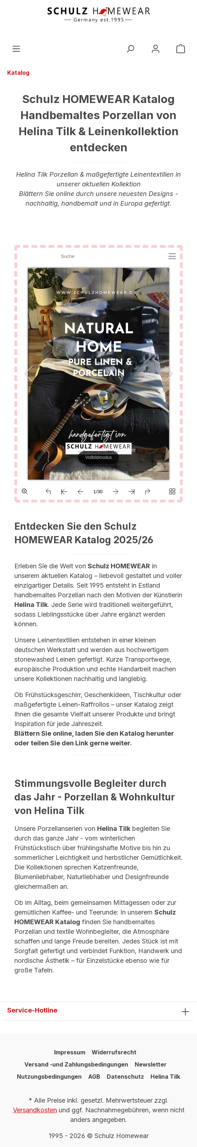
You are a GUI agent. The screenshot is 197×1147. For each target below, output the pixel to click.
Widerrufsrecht (114, 1052)
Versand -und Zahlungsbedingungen (76, 1064)
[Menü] (16, 49)
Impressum (69, 1052)
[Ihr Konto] (155, 49)
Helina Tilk (165, 1076)
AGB (94, 1076)
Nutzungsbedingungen (49, 1076)
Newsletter (151, 1064)
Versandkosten (35, 1110)
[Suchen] (130, 49)
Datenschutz (125, 1076)
